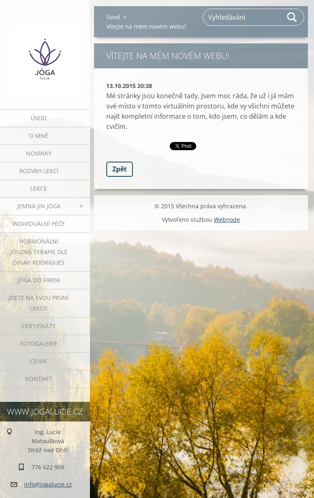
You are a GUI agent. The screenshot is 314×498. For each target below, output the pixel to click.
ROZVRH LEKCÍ (38, 171)
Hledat (292, 17)
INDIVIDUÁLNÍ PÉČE (38, 224)
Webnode (227, 219)
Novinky (39, 153)
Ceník (38, 361)
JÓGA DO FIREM (39, 280)
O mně (38, 136)
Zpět (119, 169)
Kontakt (38, 379)
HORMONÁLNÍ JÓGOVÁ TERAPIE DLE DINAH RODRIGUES (38, 251)
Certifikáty (39, 326)
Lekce (38, 188)
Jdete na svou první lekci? (39, 303)
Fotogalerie (39, 343)
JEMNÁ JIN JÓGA (39, 206)
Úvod (39, 118)
